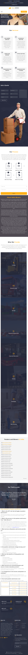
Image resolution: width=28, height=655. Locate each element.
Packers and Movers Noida (6, 449)
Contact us (17, 629)
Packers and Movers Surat (6, 470)
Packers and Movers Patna (6, 456)
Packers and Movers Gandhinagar (7, 468)
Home (17, 623)
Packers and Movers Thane (6, 475)
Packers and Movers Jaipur (6, 459)
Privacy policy (21, 653)
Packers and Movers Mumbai (6, 442)
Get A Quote (24, 11)
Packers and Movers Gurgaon (7, 451)
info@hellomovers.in (14, 4)
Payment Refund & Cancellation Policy (10, 653)
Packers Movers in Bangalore (7, 444)
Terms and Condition (23, 627)
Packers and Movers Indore (6, 466)
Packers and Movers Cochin (6, 473)
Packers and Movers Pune (6, 447)
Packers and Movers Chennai (6, 458)
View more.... (25, 478)
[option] (14, 19)
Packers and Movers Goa (6, 461)
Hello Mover (19, 652)
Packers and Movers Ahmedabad (7, 463)
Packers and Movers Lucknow (7, 454)
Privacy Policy (24, 623)
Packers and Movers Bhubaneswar (7, 477)
